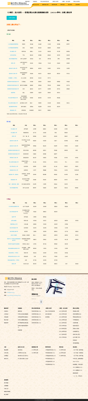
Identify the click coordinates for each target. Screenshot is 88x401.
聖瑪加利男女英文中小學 (14, 256)
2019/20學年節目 (63, 328)
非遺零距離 (75, 322)
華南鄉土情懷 (76, 311)
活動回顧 (20, 330)
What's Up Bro (76, 361)
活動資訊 (35, 1)
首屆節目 (75, 340)
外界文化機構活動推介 (23, 319)
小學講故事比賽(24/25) (50, 355)
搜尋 (41, 302)
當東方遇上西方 (76, 334)
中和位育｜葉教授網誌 (78, 358)
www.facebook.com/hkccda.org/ (14, 295)
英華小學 (13, 63)
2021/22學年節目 (63, 322)
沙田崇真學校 (13, 55)
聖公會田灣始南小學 (13, 97)
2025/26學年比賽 (63, 311)
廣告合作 (6, 358)
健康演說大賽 (45, 4)
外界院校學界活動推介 (23, 317)
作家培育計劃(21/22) (36, 322)
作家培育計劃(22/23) (36, 319)
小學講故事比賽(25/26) (50, 349)
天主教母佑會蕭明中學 (14, 206)
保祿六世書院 (14, 235)
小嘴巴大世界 (55, 1)
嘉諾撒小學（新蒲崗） (14, 174)
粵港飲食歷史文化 (77, 317)
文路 (28, 4)
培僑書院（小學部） (13, 78)
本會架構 (6, 317)
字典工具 (6, 388)
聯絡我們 (6, 322)
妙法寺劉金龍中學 (14, 211)
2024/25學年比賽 (63, 314)
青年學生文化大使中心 (23, 355)
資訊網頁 (78, 4)
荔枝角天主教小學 (13, 68)
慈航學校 (13, 92)
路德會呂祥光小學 (14, 170)
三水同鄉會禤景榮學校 (13, 44)
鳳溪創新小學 (13, 110)
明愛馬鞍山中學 (13, 224)
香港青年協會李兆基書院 (14, 244)
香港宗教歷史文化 (77, 314)
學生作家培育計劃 (44, 1)
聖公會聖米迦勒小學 (13, 103)
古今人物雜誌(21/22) (77, 370)
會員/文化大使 (35, 4)
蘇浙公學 (14, 263)
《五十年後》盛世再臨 (78, 349)
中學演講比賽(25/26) (50, 352)
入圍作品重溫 (11, 17)
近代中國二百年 (76, 337)
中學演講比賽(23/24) (50, 364)
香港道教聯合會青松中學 (14, 248)
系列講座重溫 (76, 343)
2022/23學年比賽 (63, 319)
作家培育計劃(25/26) (36, 311)
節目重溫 (47, 317)
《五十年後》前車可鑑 (78, 355)
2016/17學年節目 (63, 337)
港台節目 (70, 4)
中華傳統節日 (76, 319)
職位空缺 (6, 319)
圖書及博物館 (7, 391)
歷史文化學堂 (76, 1)
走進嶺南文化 (76, 331)
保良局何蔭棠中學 (14, 227)
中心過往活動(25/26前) (23, 358)
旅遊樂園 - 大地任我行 (78, 364)
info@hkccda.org (10, 292)
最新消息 (20, 311)
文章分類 (6, 352)
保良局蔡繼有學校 (13, 58)
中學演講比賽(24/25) (50, 358)
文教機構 (6, 385)
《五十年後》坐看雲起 (78, 352)
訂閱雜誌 (6, 355)
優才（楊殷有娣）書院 (14, 184)
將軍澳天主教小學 (14, 157)
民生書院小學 (13, 51)
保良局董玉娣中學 (14, 231)
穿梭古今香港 (76, 328)
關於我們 (27, 1)
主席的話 (6, 314)
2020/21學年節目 (63, 325)
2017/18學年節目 (63, 334)
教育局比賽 (54, 4)
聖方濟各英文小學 (14, 166)
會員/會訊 (20, 349)
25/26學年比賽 (35, 349)
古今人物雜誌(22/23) (77, 367)
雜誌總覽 (6, 349)
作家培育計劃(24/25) (36, 314)
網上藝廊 (6, 394)
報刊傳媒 (6, 382)
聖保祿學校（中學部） (14, 252)
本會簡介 (6, 311)
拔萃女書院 (13, 220)
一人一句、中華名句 (77, 376)
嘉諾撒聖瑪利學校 (13, 106)
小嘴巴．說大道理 (66, 1)
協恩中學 (14, 216)
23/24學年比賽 (62, 355)
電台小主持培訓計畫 (50, 311)
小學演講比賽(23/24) (50, 361)
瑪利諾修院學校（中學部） (14, 260)
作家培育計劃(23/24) (36, 317)
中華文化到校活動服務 (23, 314)
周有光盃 (62, 4)
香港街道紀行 (76, 325)
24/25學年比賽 (35, 352)
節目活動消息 (48, 314)
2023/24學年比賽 (63, 317)
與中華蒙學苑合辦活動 (23, 322)
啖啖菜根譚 (75, 373)
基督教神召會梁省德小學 (13, 81)
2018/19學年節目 (63, 331)
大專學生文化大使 (22, 352)
